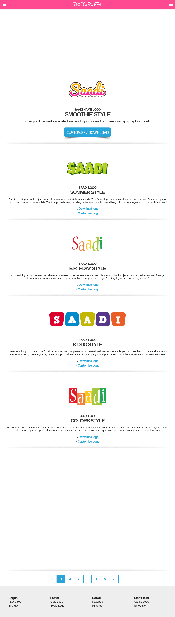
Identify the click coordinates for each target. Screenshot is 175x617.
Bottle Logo (57, 605)
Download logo (88, 208)
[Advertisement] (87, 43)
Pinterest (97, 605)
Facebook (98, 601)
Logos (13, 598)
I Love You (15, 601)
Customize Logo (88, 213)
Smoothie (140, 605)
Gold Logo (56, 601)
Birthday (14, 605)
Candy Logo (141, 601)
